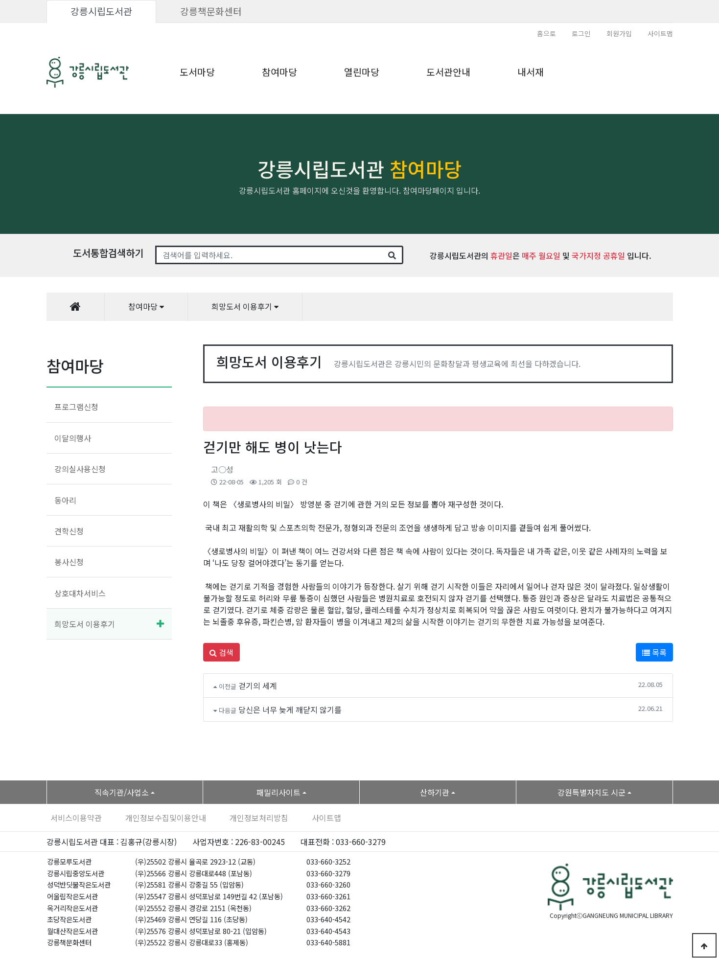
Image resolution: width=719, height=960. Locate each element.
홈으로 (546, 33)
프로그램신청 (76, 406)
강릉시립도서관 (101, 11)
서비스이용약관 (76, 817)
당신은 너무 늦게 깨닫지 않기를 (290, 709)
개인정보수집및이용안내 (165, 817)
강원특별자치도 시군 (591, 792)
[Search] (269, 255)
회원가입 (619, 33)
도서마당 (197, 72)
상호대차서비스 (80, 593)
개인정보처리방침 (259, 817)
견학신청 (69, 531)
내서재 (530, 72)
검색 (221, 652)
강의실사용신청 (80, 469)
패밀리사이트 (278, 792)
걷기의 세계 (257, 685)
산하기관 (434, 792)
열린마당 (361, 72)
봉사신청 (69, 562)
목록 (654, 652)
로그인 (581, 33)
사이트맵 (660, 33)
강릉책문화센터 (211, 11)
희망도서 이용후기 (84, 624)
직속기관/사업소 (121, 792)
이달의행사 (72, 438)
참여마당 (279, 72)
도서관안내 (448, 72)
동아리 (65, 500)
